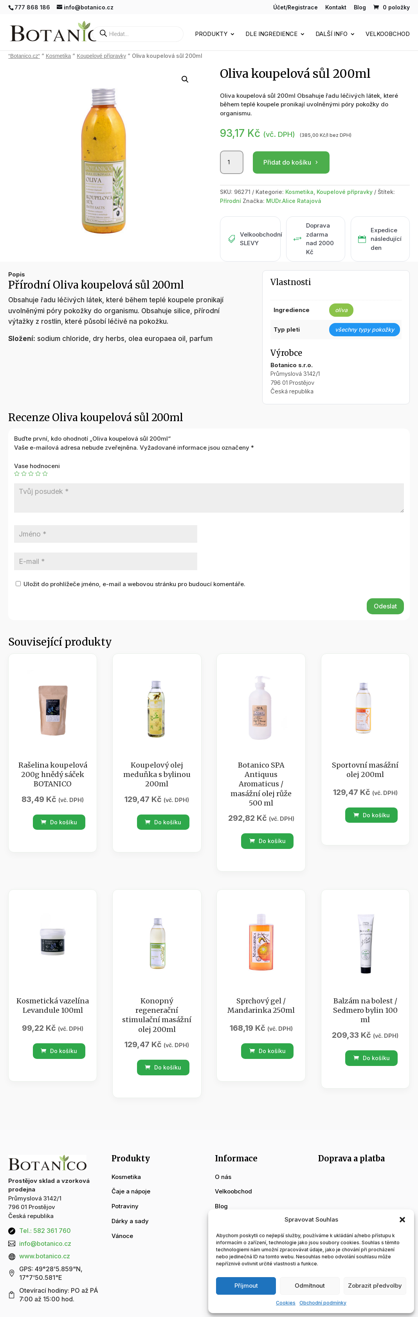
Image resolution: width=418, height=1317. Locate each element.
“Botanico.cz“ (24, 56)
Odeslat (385, 606)
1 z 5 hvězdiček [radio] (17, 473)
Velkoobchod (388, 35)
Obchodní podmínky (322, 1303)
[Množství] (231, 162)
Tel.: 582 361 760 (45, 1230)
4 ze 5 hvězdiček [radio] (38, 473)
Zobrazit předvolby (375, 1285)
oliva (341, 310)
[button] (402, 1220)
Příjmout (246, 1285)
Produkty (211, 35)
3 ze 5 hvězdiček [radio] (31, 473)
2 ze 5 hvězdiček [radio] (24, 473)
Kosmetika (58, 56)
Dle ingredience (271, 35)
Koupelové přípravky (101, 56)
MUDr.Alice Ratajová (293, 200)
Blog (360, 8)
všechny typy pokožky (364, 329)
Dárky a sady (130, 1221)
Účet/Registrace (295, 8)
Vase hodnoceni (37, 466)
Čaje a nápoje (131, 1191)
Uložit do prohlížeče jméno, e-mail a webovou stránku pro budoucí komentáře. (134, 584)
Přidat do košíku (287, 162)
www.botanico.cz (44, 1256)
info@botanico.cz (45, 1243)
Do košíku (59, 822)
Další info (331, 35)
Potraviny (125, 1206)
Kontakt (335, 8)
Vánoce (122, 1236)
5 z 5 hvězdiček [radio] (45, 473)
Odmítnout (310, 1285)
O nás (223, 1177)
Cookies (285, 1303)
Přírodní (230, 200)
